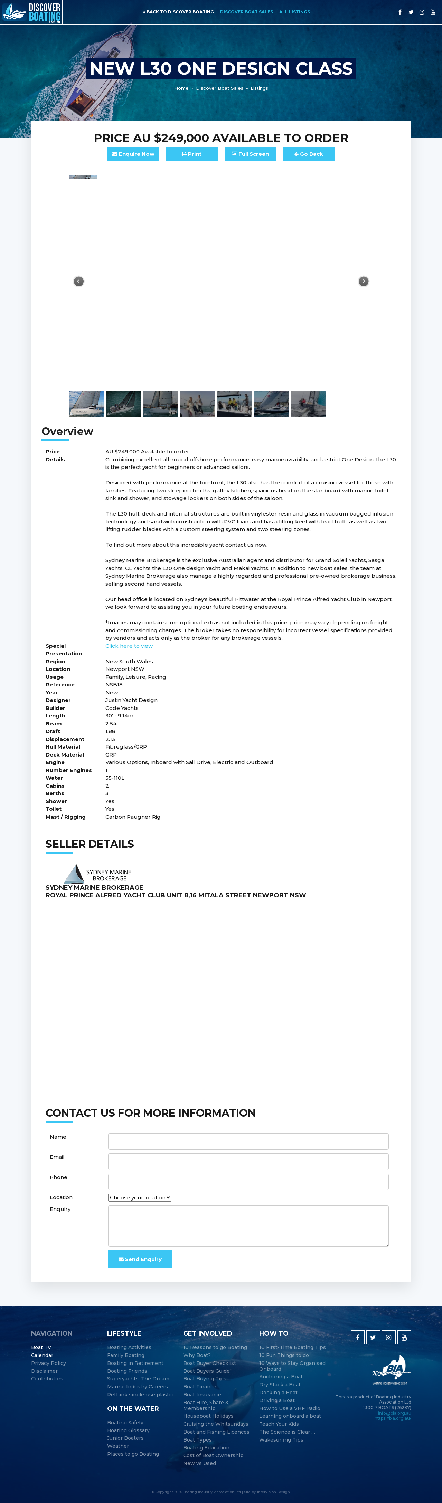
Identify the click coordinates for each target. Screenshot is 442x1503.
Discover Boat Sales (246, 12)
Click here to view (129, 646)
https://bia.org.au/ (393, 1418)
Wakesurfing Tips (281, 1440)
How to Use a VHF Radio (289, 1409)
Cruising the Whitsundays (215, 1424)
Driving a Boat (277, 1401)
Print (191, 154)
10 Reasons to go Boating (215, 1347)
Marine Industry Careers (137, 1387)
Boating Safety (125, 1423)
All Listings (294, 12)
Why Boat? (197, 1355)
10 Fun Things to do (284, 1355)
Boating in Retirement (135, 1363)
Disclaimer (44, 1371)
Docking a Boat (278, 1393)
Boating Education (206, 1448)
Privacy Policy (48, 1363)
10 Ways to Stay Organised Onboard (292, 1366)
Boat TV (41, 1347)
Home (181, 88)
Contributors (47, 1379)
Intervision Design (273, 1492)
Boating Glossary (128, 1431)
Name (58, 1137)
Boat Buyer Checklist (209, 1363)
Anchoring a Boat (281, 1377)
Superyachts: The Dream (138, 1379)
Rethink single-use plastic (140, 1395)
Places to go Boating (133, 1454)
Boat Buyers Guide (206, 1371)
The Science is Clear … (287, 1432)
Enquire (133, 154)
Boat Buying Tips (204, 1379)
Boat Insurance (202, 1395)
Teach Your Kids (279, 1424)
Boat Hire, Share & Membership (206, 1406)
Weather (118, 1446)
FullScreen (250, 154)
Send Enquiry (140, 1259)
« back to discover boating (178, 12)
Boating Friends (127, 1371)
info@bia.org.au (394, 1413)
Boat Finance (199, 1387)
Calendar (42, 1355)
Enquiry (60, 1209)
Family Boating (125, 1355)
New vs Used (199, 1463)
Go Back (308, 154)
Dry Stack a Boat (280, 1385)
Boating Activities (129, 1347)
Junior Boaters (125, 1438)
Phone (58, 1177)
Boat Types (197, 1440)
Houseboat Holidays (208, 1416)
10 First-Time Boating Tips (292, 1347)
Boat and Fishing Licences (216, 1432)
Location (61, 1197)
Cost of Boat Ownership (213, 1455)
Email (57, 1157)
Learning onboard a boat (290, 1416)
